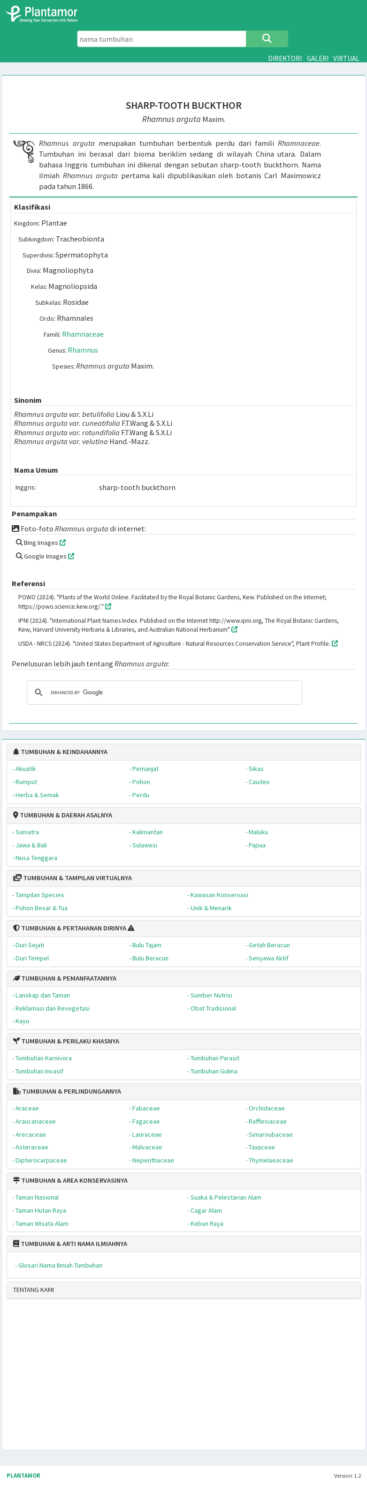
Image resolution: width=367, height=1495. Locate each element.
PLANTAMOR (23, 1475)
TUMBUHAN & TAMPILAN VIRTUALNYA (72, 878)
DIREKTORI (285, 58)
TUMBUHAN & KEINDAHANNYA (60, 752)
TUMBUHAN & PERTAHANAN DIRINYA (69, 928)
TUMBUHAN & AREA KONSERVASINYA (70, 1180)
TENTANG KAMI (33, 1289)
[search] (163, 692)
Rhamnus (83, 350)
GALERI (318, 58)
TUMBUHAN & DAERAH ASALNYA (62, 815)
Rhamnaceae (83, 334)
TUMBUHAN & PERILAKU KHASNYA (66, 1041)
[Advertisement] (180, 1378)
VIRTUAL (346, 58)
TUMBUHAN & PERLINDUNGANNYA (67, 1091)
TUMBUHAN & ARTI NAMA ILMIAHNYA (70, 1243)
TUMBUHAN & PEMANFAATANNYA (64, 978)
